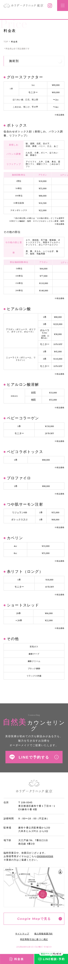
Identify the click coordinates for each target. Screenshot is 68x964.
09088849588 (45, 856)
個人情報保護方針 (43, 933)
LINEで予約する (34, 757)
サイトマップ (22, 933)
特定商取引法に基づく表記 (34, 939)
